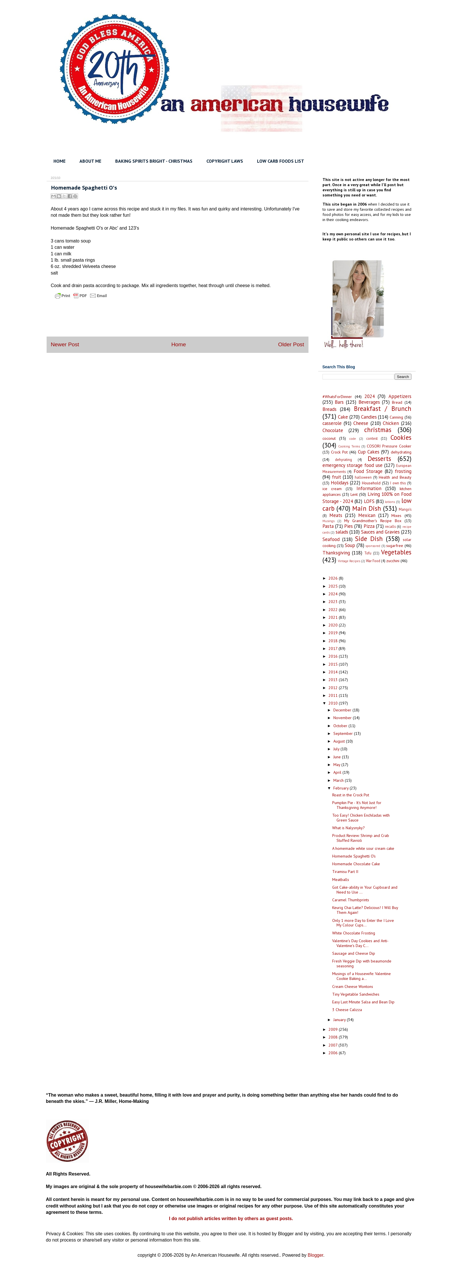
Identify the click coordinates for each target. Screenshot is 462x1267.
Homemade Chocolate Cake (356, 863)
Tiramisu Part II (345, 871)
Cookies (401, 437)
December (343, 710)
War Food (373, 560)
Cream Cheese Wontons (352, 986)
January (340, 1019)
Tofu (367, 553)
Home (178, 344)
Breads (329, 409)
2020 (333, 625)
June (337, 756)
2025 (333, 586)
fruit (336, 477)
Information (369, 488)
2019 (333, 632)
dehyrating (343, 459)
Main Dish (366, 508)
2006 (333, 1052)
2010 (333, 703)
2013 (333, 679)
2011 (333, 695)
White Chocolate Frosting (353, 933)
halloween (363, 477)
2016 (333, 656)
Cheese (360, 423)
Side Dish (369, 538)
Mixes (396, 515)
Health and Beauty (395, 477)
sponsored (372, 546)
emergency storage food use (352, 465)
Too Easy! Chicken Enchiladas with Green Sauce (361, 818)
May (337, 764)
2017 (333, 648)
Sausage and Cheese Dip (353, 953)
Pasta (328, 526)
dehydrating (401, 452)
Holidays (340, 483)
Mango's (405, 509)
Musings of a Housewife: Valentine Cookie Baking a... (361, 976)
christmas (377, 429)
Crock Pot (339, 452)
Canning (396, 417)
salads (342, 532)
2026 (333, 578)
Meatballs (340, 879)
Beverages (369, 402)
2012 (333, 687)
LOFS (369, 501)
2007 (333, 1045)
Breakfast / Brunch (382, 408)
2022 (333, 609)
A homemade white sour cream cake (363, 848)
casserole (332, 423)
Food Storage (368, 471)
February (341, 788)
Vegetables (396, 552)
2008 (333, 1037)
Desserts (379, 458)
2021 (333, 617)
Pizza (369, 526)
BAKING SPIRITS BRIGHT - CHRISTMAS (153, 161)
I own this (398, 483)
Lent (354, 494)
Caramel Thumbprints (350, 899)
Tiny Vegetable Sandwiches (355, 994)
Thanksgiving (336, 553)
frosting (403, 471)
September (343, 733)
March (339, 780)
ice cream (332, 488)
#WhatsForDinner (337, 396)
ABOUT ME (90, 161)
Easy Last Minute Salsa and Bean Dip (363, 1002)
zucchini (392, 560)
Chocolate (332, 430)
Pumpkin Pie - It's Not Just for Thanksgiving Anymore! (356, 805)
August (339, 741)
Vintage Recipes (349, 561)
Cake (343, 417)
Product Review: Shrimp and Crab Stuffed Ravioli (360, 838)
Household (371, 483)
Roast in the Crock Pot (350, 794)
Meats (335, 515)
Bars (339, 402)
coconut (329, 438)
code (352, 439)
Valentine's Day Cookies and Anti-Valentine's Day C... (360, 943)
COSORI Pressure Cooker (389, 446)
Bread (397, 402)
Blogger (315, 1255)
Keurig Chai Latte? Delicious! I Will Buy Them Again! (365, 910)
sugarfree (394, 545)
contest (372, 438)
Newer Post (65, 344)
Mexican (366, 515)
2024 (370, 396)
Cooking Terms (349, 446)
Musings (328, 521)
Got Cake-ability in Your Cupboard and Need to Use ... (364, 890)
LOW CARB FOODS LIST (280, 161)
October (341, 725)
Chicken (391, 423)
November (343, 717)
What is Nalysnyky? (348, 827)
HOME (59, 161)
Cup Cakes (368, 452)
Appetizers (400, 396)
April (337, 772)
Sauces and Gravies (380, 532)
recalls (390, 526)
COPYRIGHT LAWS (224, 161)
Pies (348, 526)
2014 (333, 672)
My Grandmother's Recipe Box (372, 520)
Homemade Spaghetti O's (354, 856)
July (336, 748)
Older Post (291, 344)
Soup (350, 545)
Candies (369, 417)
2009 (333, 1029)
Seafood (331, 539)
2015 (333, 664)
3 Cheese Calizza (347, 1009)
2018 (333, 640)
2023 (333, 601)
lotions (390, 502)
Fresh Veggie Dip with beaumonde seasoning (361, 963)
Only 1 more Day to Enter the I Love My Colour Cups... (363, 923)
